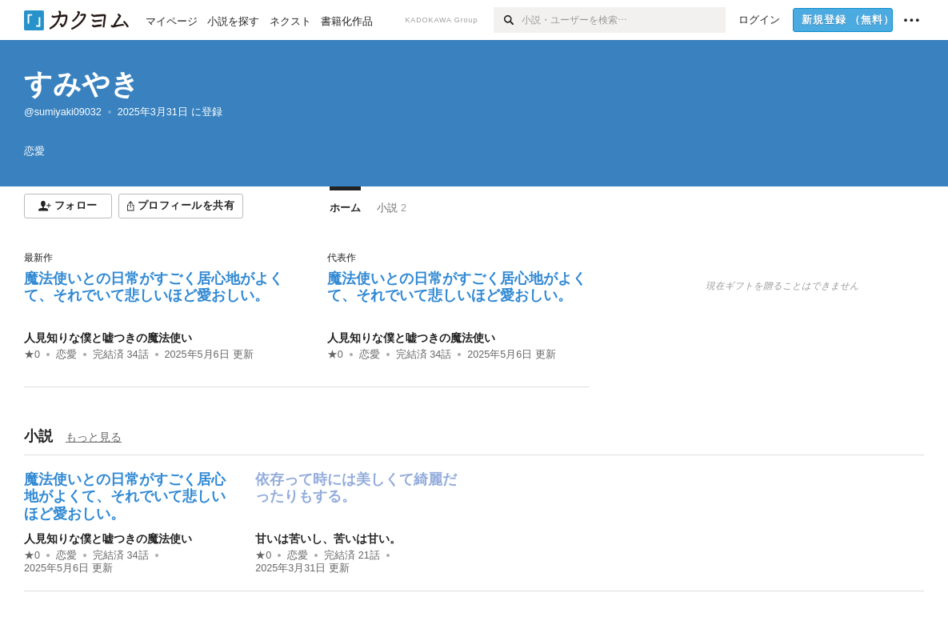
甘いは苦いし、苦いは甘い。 (328, 538)
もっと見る (94, 437)
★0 (32, 354)
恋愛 (66, 354)
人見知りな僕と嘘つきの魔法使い (108, 337)
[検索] (508, 20)
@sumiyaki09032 (63, 112)
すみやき (81, 83)
